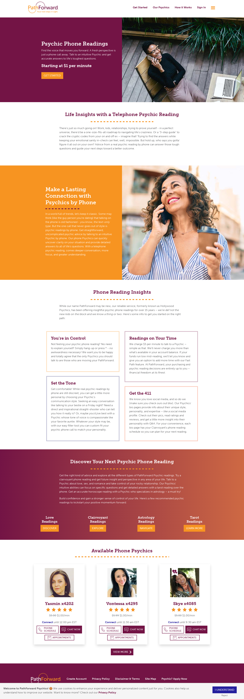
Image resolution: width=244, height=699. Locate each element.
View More (122, 651)
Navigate (146, 528)
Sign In (201, 7)
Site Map (150, 678)
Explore (98, 528)
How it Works (183, 7)
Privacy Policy (107, 692)
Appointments (59, 637)
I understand (224, 689)
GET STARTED (52, 75)
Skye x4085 (184, 603)
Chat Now (71, 630)
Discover (49, 528)
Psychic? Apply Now (174, 678)
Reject (224, 695)
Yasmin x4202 (59, 603)
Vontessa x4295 (122, 603)
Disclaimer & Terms (127, 678)
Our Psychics (161, 7)
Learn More (194, 528)
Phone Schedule (47, 629)
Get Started (140, 7)
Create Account (77, 678)
